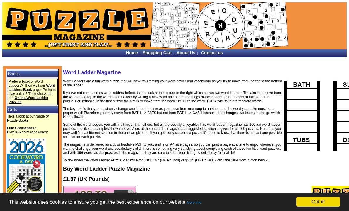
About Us (186, 52)
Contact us (212, 52)
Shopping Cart (157, 52)
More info (194, 202)
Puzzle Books (17, 120)
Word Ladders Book (32, 88)
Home (132, 52)
